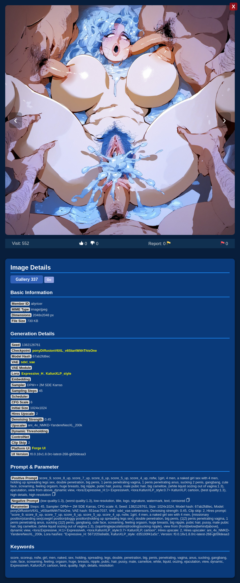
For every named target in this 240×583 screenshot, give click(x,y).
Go (49, 280)
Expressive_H (32, 373)
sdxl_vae (28, 362)
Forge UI (39, 448)
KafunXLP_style (58, 373)
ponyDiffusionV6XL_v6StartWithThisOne (64, 351)
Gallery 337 (27, 279)
